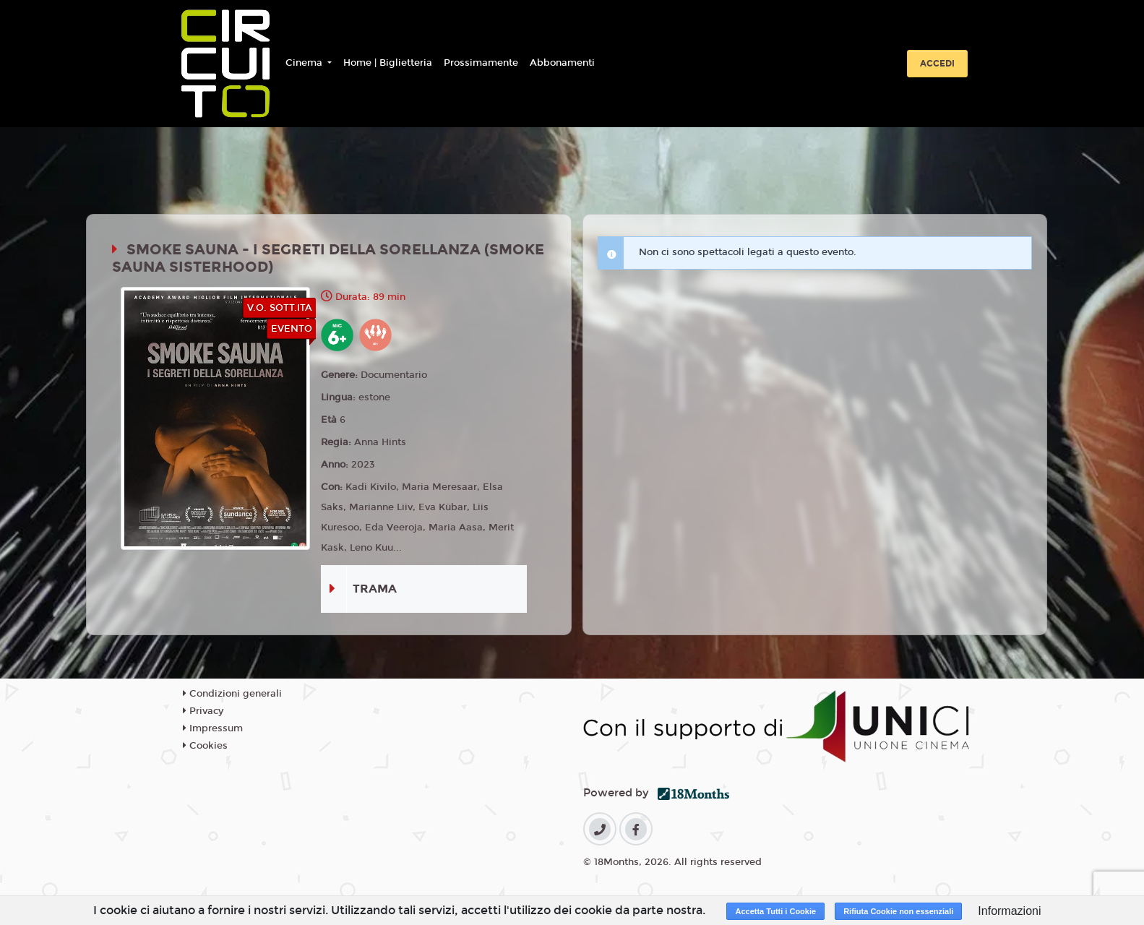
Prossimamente (481, 63)
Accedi (937, 64)
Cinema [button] (305, 63)
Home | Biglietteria (387, 63)
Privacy (203, 711)
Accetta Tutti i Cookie (775, 911)
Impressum (213, 728)
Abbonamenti (562, 63)
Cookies (205, 746)
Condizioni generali (232, 694)
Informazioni (1009, 911)
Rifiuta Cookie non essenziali (898, 911)
